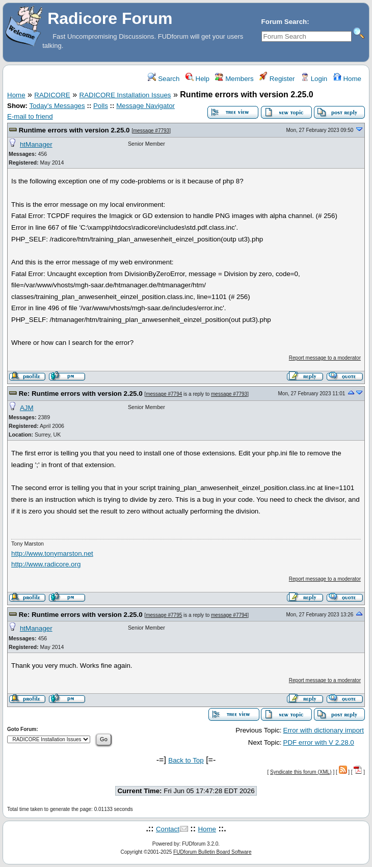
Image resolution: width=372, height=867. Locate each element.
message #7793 (151, 130)
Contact (167, 829)
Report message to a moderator (325, 358)
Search (163, 79)
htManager (36, 144)
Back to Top (185, 760)
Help (197, 79)
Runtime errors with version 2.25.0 (74, 130)
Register (277, 79)
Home (347, 79)
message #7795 (164, 615)
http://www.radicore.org (46, 564)
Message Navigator (145, 106)
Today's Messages (57, 106)
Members (234, 79)
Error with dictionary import (323, 730)
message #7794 (164, 394)
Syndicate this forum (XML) (301, 772)
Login (314, 79)
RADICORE (52, 95)
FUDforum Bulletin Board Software (212, 852)
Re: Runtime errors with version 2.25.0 (81, 393)
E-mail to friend (30, 116)
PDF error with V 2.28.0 (318, 742)
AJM (27, 408)
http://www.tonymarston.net (52, 553)
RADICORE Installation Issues (125, 95)
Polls (100, 106)
